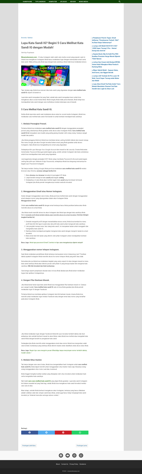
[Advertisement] (71, 20)
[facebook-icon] (61, 455)
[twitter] (46, 433)
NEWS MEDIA (83, 1)
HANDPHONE (27, 1)
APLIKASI (63, 1)
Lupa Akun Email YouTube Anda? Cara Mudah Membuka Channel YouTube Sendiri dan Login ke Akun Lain (106, 86)
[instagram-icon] (74, 455)
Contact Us (64, 464)
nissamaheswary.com (73, 471)
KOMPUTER (53, 1)
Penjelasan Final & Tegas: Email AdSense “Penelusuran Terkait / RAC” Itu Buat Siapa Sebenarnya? (105, 40)
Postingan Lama (82, 445)
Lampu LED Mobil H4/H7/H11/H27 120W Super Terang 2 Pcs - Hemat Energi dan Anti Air (104, 48)
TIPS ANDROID (40, 1)
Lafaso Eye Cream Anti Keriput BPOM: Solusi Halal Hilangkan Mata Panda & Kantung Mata (106, 64)
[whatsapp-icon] (81, 455)
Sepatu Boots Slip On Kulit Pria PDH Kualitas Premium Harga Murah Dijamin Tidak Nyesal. (106, 56)
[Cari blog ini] (119, 1)
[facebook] (29, 433)
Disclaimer (83, 464)
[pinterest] (63, 433)
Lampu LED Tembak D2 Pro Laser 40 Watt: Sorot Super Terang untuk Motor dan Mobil (105, 78)
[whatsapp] (80, 433)
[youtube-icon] (67, 455)
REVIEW (73, 1)
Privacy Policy (74, 464)
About (58, 464)
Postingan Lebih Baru (29, 445)
